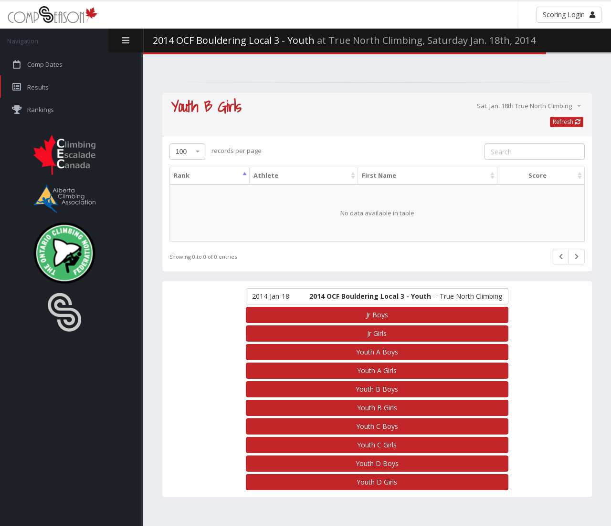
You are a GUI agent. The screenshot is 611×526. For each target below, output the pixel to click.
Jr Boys (377, 314)
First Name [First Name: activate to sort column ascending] (379, 175)
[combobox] (187, 151)
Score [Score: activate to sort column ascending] (537, 175)
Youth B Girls (377, 407)
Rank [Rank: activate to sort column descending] (182, 175)
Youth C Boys (377, 426)
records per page (215, 151)
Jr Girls (377, 333)
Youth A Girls (377, 370)
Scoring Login (569, 14)
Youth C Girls (377, 444)
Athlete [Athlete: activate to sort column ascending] (265, 175)
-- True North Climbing (377, 296)
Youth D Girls (377, 481)
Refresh (566, 122)
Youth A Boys (377, 351)
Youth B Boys (377, 389)
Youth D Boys (377, 463)
